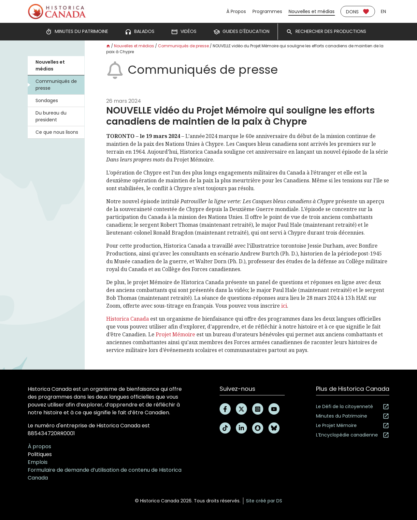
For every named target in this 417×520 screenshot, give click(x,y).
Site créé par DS (264, 500)
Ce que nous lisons (57, 132)
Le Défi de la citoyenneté (352, 406)
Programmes (267, 11)
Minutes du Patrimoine (352, 416)
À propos (39, 446)
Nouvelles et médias (312, 11)
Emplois (38, 462)
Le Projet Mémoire (352, 425)
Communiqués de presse (56, 84)
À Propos (236, 11)
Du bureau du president (51, 116)
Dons (357, 11)
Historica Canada (127, 318)
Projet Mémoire (175, 334)
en (383, 11)
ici (284, 305)
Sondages (47, 100)
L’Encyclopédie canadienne (352, 435)
